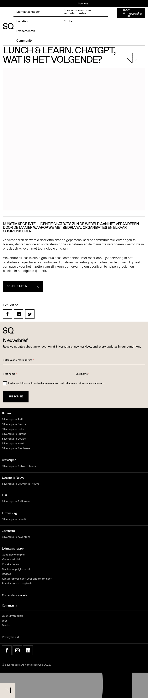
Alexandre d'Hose (16, 258)
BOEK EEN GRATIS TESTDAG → (21, 14)
